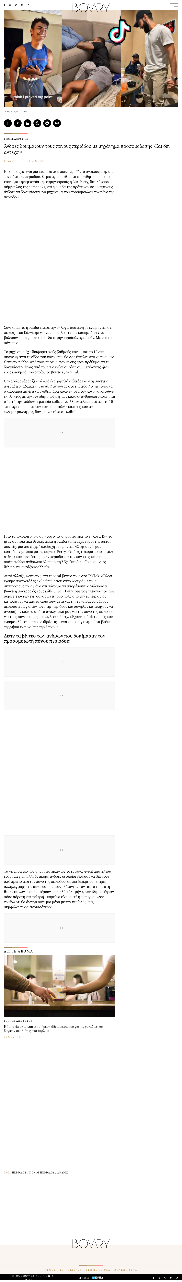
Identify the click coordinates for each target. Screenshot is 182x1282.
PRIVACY (75, 1269)
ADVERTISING (125, 1269)
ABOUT (50, 1269)
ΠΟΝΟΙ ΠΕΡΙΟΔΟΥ (41, 1172)
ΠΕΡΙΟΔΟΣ (19, 1172)
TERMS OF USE (98, 1269)
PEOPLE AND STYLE (16, 138)
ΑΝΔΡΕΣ (63, 1172)
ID (62, 1269)
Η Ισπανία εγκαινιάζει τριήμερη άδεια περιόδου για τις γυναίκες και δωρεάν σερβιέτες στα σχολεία (53, 1028)
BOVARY (9, 161)
